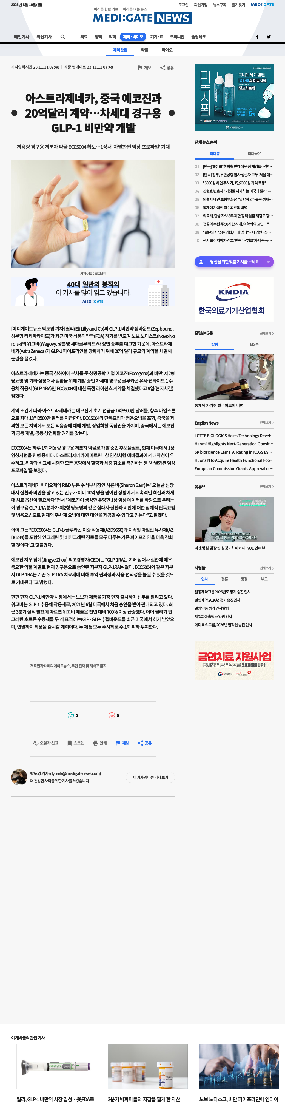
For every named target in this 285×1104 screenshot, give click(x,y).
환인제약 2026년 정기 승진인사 (217, 600)
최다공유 (254, 153)
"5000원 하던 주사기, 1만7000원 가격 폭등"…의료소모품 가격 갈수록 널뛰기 (238, 183)
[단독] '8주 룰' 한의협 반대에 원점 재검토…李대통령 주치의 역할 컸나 (238, 166)
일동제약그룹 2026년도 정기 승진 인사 (222, 591)
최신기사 (44, 36)
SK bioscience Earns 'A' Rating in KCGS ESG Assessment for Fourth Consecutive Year (234, 452)
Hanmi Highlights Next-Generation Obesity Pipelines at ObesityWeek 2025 (234, 443)
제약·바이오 (133, 36)
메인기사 (21, 36)
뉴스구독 (219, 5)
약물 (144, 50)
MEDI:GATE (262, 4)
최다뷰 (215, 153)
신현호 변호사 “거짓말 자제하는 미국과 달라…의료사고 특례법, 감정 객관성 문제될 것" (238, 191)
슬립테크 (198, 36)
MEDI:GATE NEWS (142, 15)
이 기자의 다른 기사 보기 (150, 777)
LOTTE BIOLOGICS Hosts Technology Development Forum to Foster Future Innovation (234, 435)
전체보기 (265, 333)
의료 (83, 36)
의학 (112, 36)
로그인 (183, 5)
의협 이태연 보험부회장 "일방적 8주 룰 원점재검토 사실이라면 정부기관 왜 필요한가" (238, 199)
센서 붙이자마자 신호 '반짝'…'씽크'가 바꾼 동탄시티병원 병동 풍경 (238, 240)
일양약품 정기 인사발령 (212, 608)
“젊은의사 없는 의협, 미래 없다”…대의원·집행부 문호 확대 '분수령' (238, 232)
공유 (170, 67)
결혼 (224, 579)
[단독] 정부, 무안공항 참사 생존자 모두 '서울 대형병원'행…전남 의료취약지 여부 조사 (238, 174)
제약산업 (120, 50)
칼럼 (214, 344)
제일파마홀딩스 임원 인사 (213, 616)
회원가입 (200, 5)
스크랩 (78, 743)
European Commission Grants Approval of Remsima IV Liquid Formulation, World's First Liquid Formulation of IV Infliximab (234, 468)
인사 (204, 579)
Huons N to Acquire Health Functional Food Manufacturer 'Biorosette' (234, 460)
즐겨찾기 (238, 5)
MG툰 (254, 344)
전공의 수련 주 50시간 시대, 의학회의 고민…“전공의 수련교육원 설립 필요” (238, 224)
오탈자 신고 (49, 743)
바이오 (167, 50)
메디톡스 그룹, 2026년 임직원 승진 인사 (223, 624)
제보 (147, 67)
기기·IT (156, 36)
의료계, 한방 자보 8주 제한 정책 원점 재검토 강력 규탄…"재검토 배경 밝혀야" (238, 215)
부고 (264, 579)
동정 (244, 579)
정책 (98, 36)
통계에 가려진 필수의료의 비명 (225, 207)
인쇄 (103, 743)
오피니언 (177, 36)
